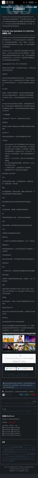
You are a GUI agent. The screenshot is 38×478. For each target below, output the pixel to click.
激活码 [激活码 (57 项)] (24, 454)
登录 (31, 2)
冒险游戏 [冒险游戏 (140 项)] (18, 447)
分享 (21, 394)
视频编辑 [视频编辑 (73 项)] (13, 459)
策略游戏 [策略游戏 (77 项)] (12, 457)
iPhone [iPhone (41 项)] (16, 445)
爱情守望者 (6, 394)
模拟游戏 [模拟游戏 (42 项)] (14, 454)
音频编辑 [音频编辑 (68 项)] (11, 461)
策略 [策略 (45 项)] (7, 457)
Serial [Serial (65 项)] (25, 445)
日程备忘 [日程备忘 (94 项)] (6, 454)
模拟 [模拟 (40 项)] (11, 454)
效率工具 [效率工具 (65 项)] (18, 452)
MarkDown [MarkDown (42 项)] (20, 445)
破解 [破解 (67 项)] (28, 454)
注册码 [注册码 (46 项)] (18, 454)
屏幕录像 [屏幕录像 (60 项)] (21, 450)
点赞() (32, 394)
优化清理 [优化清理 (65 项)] (10, 447)
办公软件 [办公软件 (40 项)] (25, 447)
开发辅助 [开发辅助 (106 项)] (11, 452)
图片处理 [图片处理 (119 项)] (9, 449)
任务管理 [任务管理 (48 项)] (4, 447)
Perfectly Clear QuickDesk (21, 391)
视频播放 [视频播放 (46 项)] (32, 457)
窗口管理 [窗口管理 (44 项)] (4, 457)
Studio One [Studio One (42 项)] (29, 445)
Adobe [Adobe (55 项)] (4, 445)
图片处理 (21, 11)
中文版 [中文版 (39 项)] (33, 445)
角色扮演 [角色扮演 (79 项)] (26, 459)
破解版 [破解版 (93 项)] (32, 454)
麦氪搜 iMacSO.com (15, 467)
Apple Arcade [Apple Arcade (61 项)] (10, 445)
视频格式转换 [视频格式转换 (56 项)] (6, 459)
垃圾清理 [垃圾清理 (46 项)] (16, 450)
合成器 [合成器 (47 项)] (32, 447)
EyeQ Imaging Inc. (9, 391)
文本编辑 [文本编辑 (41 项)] (29, 452)
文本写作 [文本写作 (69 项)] (24, 452)
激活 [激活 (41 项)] (21, 454)
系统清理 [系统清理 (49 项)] (27, 457)
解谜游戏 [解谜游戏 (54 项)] (32, 459)
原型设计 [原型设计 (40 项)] (28, 447)
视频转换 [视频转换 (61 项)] (20, 459)
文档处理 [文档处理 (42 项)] (33, 452)
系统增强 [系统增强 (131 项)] (20, 456)
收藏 (27, 394)
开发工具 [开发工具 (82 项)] (27, 450)
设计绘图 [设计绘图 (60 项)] (5, 461)
